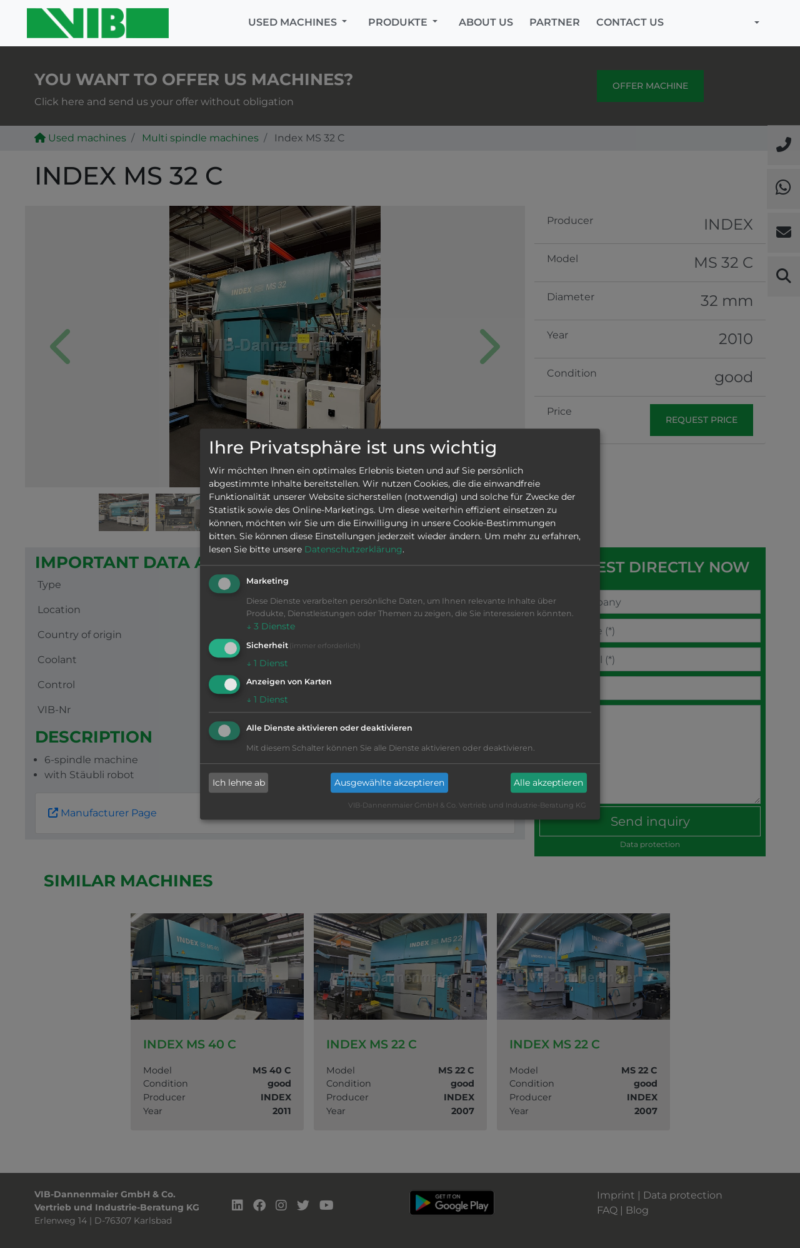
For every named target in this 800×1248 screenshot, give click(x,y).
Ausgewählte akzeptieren (389, 782)
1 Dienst (267, 663)
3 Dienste (270, 626)
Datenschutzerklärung (353, 549)
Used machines (293, 22)
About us (486, 22)
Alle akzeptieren (548, 782)
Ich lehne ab (238, 782)
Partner (554, 22)
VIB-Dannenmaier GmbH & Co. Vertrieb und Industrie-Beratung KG (467, 805)
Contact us (630, 22)
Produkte (399, 22)
